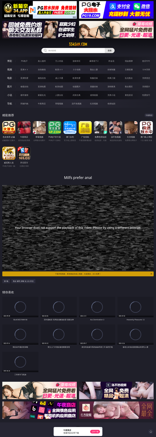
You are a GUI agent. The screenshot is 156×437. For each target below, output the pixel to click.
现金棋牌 (129, 61)
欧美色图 (59, 86)
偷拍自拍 (42, 78)
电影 (9, 78)
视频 (9, 69)
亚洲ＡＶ (24, 69)
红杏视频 (94, 103)
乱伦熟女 (129, 78)
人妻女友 (59, 95)
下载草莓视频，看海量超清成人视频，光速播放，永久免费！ (103, 273)
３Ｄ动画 (76, 69)
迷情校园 (94, 95)
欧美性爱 (76, 78)
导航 (9, 103)
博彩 (9, 61)
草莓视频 (59, 103)
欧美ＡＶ (59, 69)
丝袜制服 (111, 69)
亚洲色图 (42, 86)
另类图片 (146, 86)
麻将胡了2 (93, 61)
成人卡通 (59, 78)
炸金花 (111, 61)
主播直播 (129, 69)
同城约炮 (24, 103)
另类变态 (146, 78)
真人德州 (42, 61)
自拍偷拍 (42, 69)
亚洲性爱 (24, 78)
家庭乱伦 (42, 95)
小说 (9, 95)
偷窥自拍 (24, 86)
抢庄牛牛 (146, 61)
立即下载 (95, 431)
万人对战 (59, 61)
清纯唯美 (111, 86)
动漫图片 (76, 86)
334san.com (78, 44)
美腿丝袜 (94, 86)
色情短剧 (111, 103)
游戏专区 (76, 61)
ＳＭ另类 (146, 69)
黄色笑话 (129, 95)
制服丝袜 (94, 78)
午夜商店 (42, 103)
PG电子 (24, 61)
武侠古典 (76, 95)
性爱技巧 (146, 95)
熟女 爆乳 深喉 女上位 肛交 (23, 281)
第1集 (6, 281)
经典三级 (111, 78)
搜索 (110, 50)
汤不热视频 (76, 103)
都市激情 (24, 95)
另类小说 (111, 95)
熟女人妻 (94, 69)
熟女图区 (129, 86)
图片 (9, 86)
